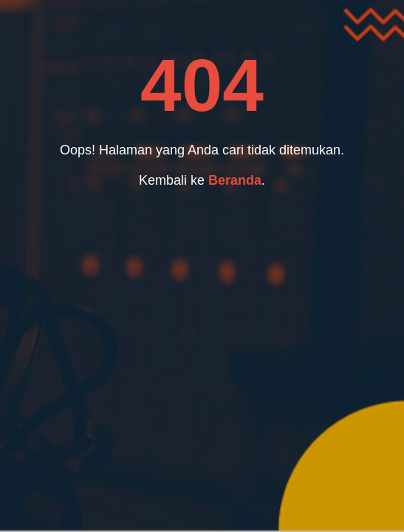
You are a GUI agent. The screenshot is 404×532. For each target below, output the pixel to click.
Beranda (234, 180)
